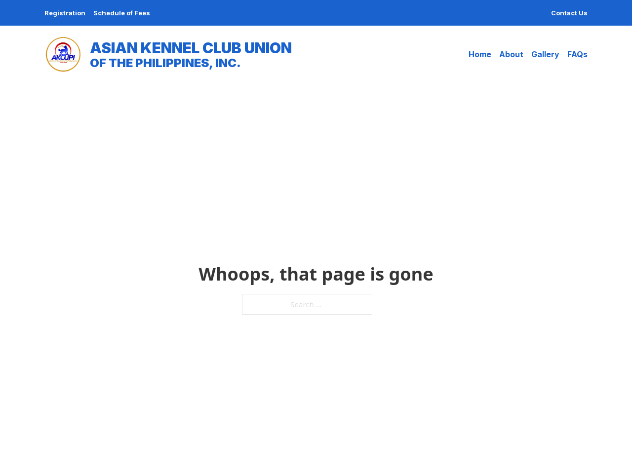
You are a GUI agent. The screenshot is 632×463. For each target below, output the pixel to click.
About (511, 54)
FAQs (577, 54)
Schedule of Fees (121, 13)
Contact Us (569, 13)
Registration (64, 13)
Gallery (545, 54)
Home (480, 54)
